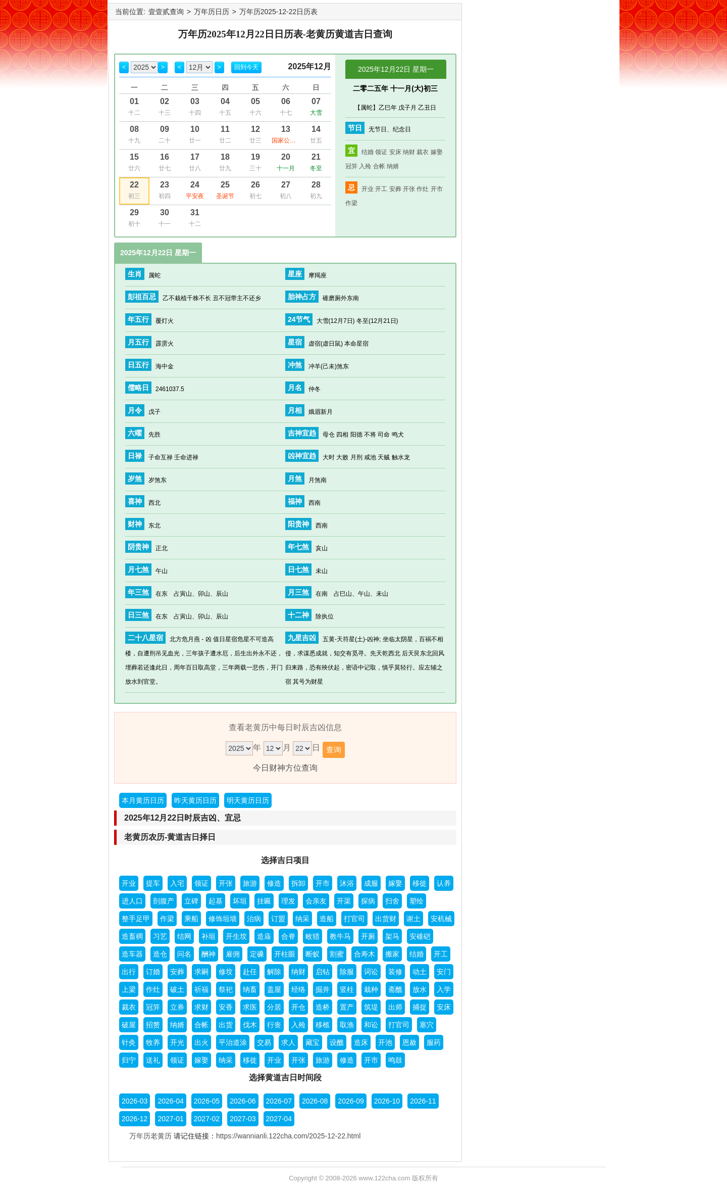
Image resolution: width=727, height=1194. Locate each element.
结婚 (367, 152)
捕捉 (419, 1007)
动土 (419, 972)
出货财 (385, 919)
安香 (226, 1007)
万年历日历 (211, 12)
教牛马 (340, 936)
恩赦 (409, 1042)
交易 (264, 1042)
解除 (274, 972)
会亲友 (316, 901)
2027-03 (242, 1119)
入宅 (177, 883)
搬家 (392, 954)
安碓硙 (420, 936)
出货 (226, 1025)
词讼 (371, 972)
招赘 (153, 1025)
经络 (298, 989)
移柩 (323, 1025)
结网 (184, 936)
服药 (434, 1042)
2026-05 (207, 1101)
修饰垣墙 (223, 919)
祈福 (201, 989)
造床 (361, 1042)
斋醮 (395, 989)
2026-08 (315, 1101)
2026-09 (351, 1101)
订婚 (153, 972)
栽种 (371, 989)
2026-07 (279, 1101)
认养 (444, 883)
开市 (437, 189)
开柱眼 (284, 954)
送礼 (153, 1060)
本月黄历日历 (143, 800)
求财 (201, 1007)
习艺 (160, 936)
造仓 (160, 954)
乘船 (191, 919)
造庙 (264, 936)
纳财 (409, 152)
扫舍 (392, 901)
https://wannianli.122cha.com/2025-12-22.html (288, 1136)
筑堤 (371, 1007)
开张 (409, 189)
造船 (327, 919)
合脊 (288, 936)
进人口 (132, 901)
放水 (419, 989)
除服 (347, 972)
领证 (381, 152)
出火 (201, 1042)
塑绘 (416, 901)
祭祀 (226, 989)
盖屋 (274, 989)
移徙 (419, 883)
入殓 (365, 166)
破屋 (129, 1025)
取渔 (347, 1025)
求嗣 (201, 972)
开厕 (368, 936)
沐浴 (347, 883)
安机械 (441, 919)
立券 (177, 1007)
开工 (381, 189)
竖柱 (347, 989)
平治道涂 (233, 1042)
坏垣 (240, 901)
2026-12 (134, 1119)
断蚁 (312, 954)
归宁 (129, 1060)
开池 (385, 1042)
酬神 (208, 954)
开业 (367, 189)
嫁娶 (437, 152)
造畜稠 (132, 936)
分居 (274, 1007)
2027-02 (207, 1119)
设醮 (337, 1042)
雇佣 (233, 954)
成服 (371, 883)
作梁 (351, 203)
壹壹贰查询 (166, 12)
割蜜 (337, 954)
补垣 (208, 936)
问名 (184, 954)
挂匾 (264, 901)
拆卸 (298, 883)
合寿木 (364, 954)
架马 (392, 936)
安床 (395, 152)
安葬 (395, 189)
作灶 (423, 189)
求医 (250, 1007)
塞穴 (427, 1025)
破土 (177, 989)
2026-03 (134, 1101)
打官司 (354, 919)
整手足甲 (136, 919)
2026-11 (423, 1101)
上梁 (129, 989)
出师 (395, 1007)
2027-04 (279, 1119)
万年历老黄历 (150, 1136)
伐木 (250, 1025)
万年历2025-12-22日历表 (278, 12)
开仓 (298, 1007)
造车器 (132, 954)
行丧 (274, 1025)
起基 (216, 901)
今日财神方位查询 (285, 767)
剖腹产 (163, 901)
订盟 (278, 919)
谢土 (413, 919)
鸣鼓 (395, 1060)
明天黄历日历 (248, 800)
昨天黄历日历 (195, 800)
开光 (177, 1042)
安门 (444, 972)
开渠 (344, 901)
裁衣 (423, 152)
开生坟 (236, 936)
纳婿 (393, 166)
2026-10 (387, 1101)
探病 (368, 901)
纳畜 (250, 989)
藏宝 (312, 1042)
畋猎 (312, 936)
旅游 (250, 883)
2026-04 (170, 1101)
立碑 (191, 901)
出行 (129, 972)
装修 (395, 972)
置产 (347, 1007)
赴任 (250, 972)
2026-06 (242, 1101)
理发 (288, 901)
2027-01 (170, 1119)
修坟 (226, 972)
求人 (288, 1042)
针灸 (129, 1042)
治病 (254, 919)
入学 (444, 989)
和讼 (371, 1025)
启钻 (323, 972)
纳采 (302, 919)
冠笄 (351, 166)
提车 (153, 883)
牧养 (153, 1042)
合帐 (379, 166)
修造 (274, 883)
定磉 (257, 954)
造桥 (323, 1007)
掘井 (323, 989)
